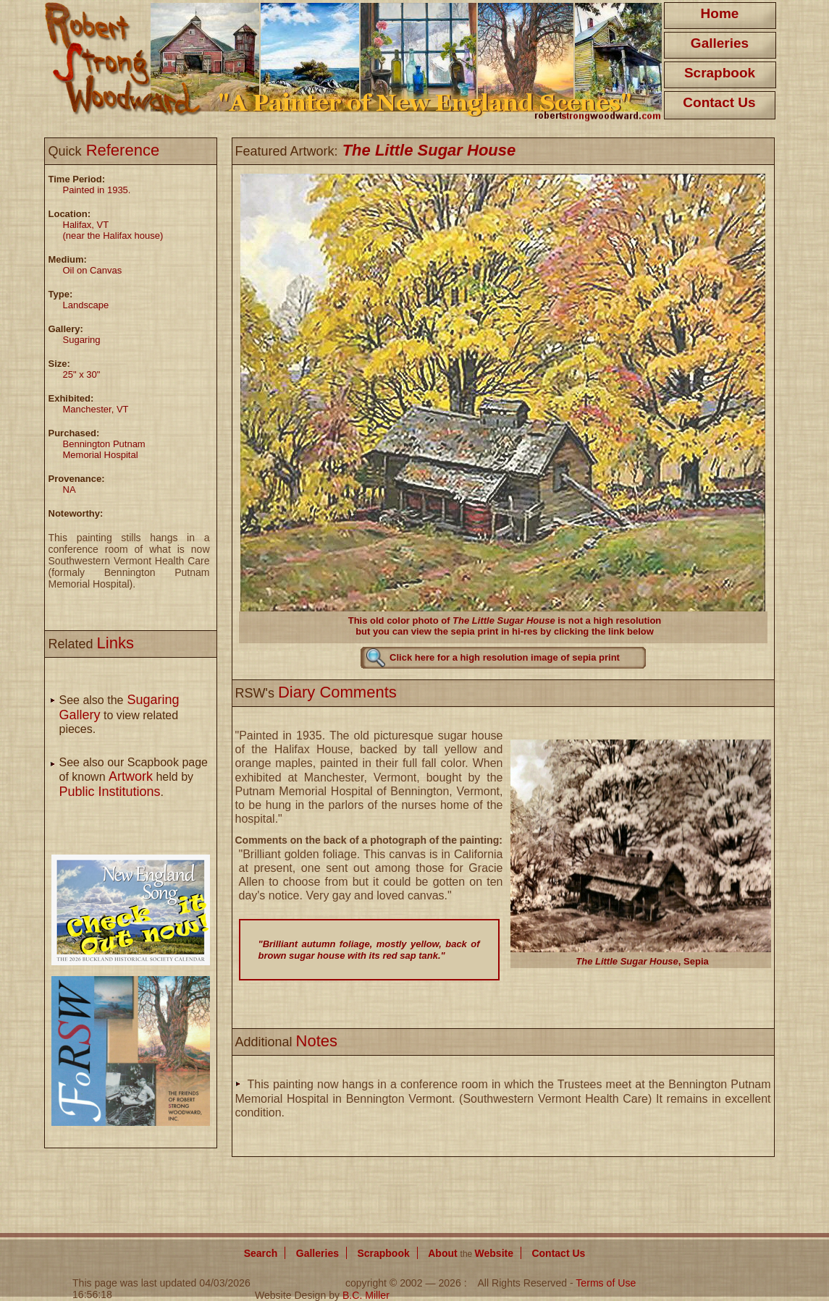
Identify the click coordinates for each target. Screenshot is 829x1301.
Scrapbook (719, 72)
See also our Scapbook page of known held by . (133, 777)
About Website (470, 1253)
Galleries (720, 43)
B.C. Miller (366, 1295)
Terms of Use (606, 1283)
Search (261, 1253)
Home (720, 13)
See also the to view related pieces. (119, 714)
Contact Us (719, 102)
